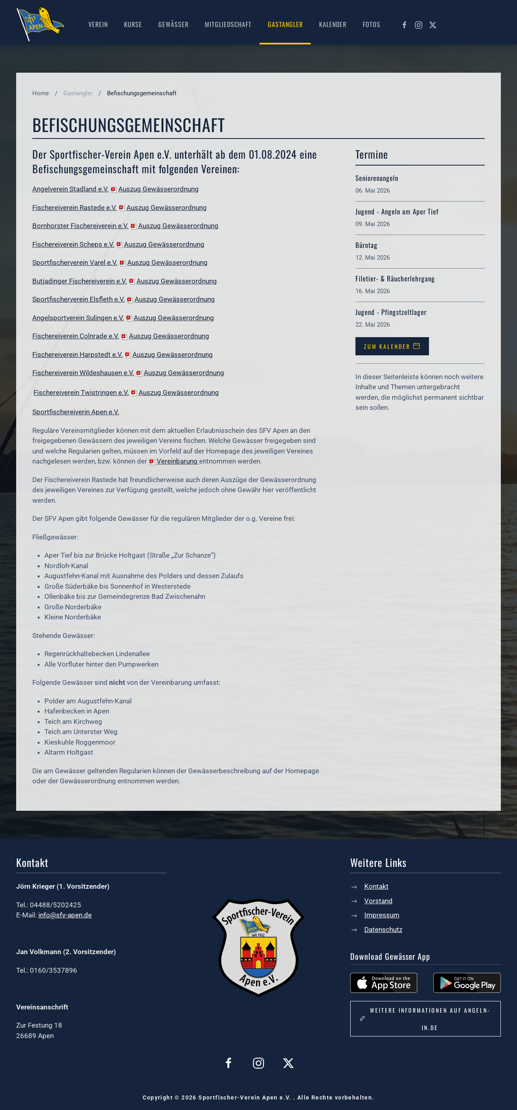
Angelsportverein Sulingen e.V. (78, 318)
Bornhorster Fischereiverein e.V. (80, 226)
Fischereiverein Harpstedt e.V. (77, 354)
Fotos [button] (371, 24)
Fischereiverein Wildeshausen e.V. (83, 373)
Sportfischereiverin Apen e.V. (75, 412)
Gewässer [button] (173, 24)
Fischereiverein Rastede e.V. (74, 208)
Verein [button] (98, 24)
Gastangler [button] (285, 24)
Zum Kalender (392, 346)
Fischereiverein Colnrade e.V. (75, 336)
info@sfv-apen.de (65, 915)
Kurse (133, 24)
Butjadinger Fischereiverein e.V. (79, 281)
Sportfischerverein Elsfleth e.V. (78, 299)
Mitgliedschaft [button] (228, 24)
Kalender (333, 24)
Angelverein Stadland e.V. (70, 189)
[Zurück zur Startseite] (40, 24)
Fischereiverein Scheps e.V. (73, 244)
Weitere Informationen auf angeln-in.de (424, 1019)
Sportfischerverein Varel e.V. (75, 262)
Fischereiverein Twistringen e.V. (81, 392)
